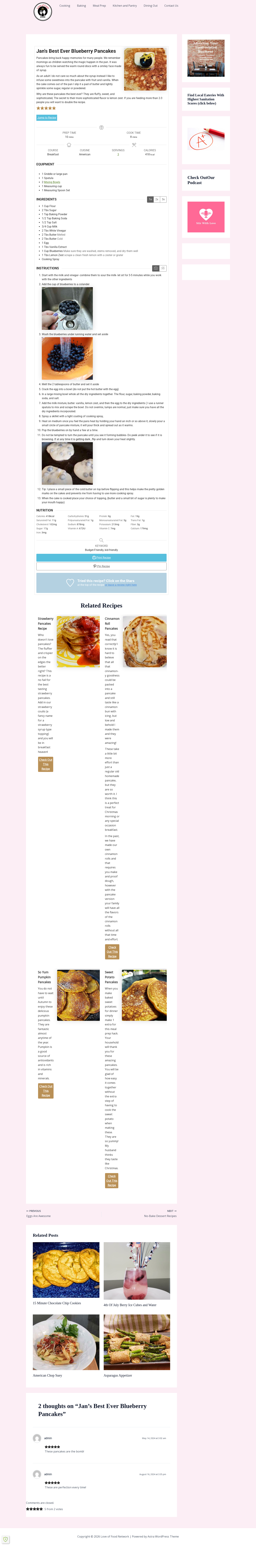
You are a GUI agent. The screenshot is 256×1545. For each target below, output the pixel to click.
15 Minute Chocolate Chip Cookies (57, 1303)
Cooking (64, 5)
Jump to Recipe (46, 117)
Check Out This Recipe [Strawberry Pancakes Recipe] (45, 764)
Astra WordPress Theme (163, 1536)
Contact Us (171, 5)
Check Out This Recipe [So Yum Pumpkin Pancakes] (45, 1090)
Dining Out (151, 5)
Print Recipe (101, 557)
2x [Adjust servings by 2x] (156, 199)
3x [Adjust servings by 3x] (163, 199)
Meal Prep (99, 5)
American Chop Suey (47, 1375)
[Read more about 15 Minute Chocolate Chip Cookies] (66, 1270)
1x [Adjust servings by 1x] (150, 199)
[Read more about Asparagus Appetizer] (137, 1342)
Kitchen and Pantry (125, 5)
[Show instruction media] (155, 268)
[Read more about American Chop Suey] (66, 1342)
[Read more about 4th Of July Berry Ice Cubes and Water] (137, 1271)
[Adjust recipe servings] (118, 154)
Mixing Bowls (52, 182)
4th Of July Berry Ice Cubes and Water (130, 1305)
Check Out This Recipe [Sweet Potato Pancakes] (111, 1180)
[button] (38, 108)
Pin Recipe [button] (101, 566)
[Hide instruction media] (162, 268)
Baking (81, 5)
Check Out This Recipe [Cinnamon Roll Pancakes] (112, 951)
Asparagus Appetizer (118, 1375)
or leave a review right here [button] (121, 584)
